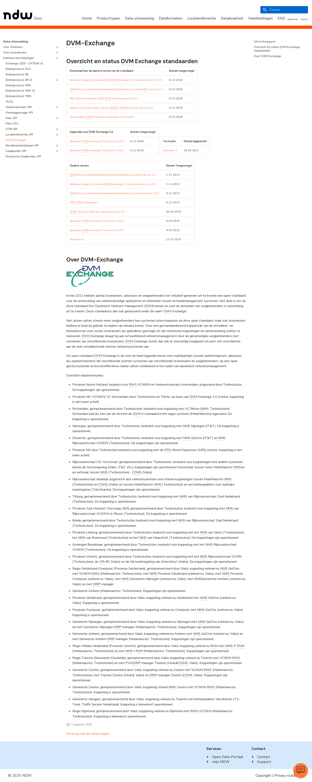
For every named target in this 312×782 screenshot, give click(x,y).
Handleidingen (260, 18)
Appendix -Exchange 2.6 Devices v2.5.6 (96, 151)
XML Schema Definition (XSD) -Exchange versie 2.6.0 (104, 99)
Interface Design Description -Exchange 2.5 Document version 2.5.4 (113, 184)
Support (261, 761)
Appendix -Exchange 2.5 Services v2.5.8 (97, 230)
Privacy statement (289, 775)
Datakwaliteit (232, 18)
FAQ (281, 18)
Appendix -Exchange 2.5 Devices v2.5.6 (96, 221)
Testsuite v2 (77, 239)
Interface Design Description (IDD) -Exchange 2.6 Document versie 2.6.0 (115, 80)
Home (87, 18)
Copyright (263, 775)
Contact (260, 756)
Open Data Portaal (224, 756)
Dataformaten (170, 18)
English (304, 19)
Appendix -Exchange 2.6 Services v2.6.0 (97, 141)
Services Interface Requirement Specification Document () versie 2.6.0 (116, 89)
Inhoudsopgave (264, 41)
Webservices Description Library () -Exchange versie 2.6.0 (111, 108)
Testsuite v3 (170, 150)
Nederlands (292, 19)
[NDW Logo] (22, 18)
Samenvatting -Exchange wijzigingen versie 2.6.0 (102, 117)
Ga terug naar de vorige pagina (87, 733)
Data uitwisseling (139, 18)
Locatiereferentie (201, 18)
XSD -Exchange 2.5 (84, 202)
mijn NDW (217, 761)
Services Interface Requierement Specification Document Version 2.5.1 (115, 193)
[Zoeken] (284, 9)
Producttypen (108, 18)
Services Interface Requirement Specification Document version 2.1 (113, 175)
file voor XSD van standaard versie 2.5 (97, 212)
